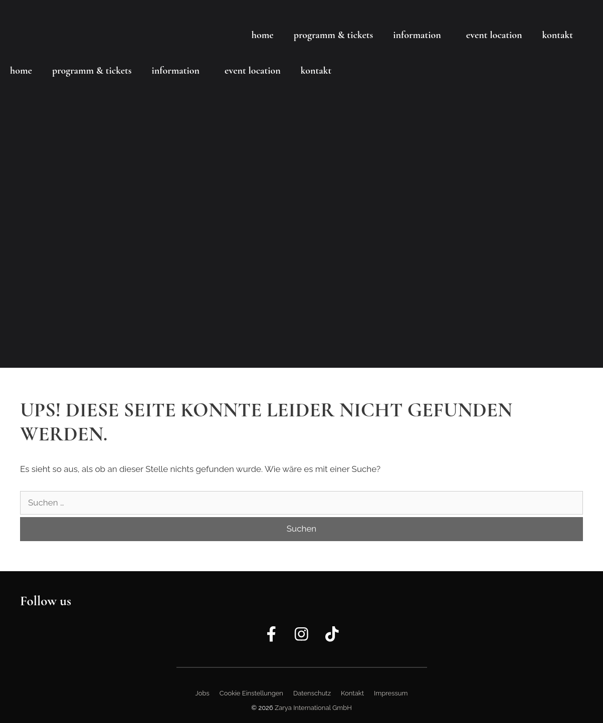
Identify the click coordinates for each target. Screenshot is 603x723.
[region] (301, 184)
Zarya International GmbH (313, 707)
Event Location (494, 35)
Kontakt (557, 35)
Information (417, 35)
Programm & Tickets (333, 35)
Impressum (391, 693)
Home (263, 35)
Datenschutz (312, 693)
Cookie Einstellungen (251, 693)
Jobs (202, 693)
